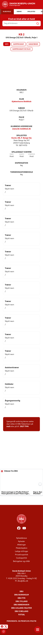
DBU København (21, 605)
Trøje (12, 154)
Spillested (21, 135)
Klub (21, 99)
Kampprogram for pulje (21, 49)
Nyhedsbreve (21, 538)
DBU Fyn (21, 598)
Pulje (21, 117)
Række (21, 108)
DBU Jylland (22, 601)
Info (6, 44)
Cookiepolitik (21, 558)
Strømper (31, 154)
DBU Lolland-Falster (21, 608)
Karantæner (33, 44)
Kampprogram (18, 44)
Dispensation (21, 163)
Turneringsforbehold (21, 172)
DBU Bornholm (21, 595)
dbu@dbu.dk (23, 581)
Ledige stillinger (21, 551)
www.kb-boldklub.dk (21, 129)
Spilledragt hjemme (22, 152)
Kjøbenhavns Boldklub (21, 102)
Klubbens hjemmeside (21, 126)
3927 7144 (24, 426)
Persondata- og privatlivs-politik (21, 621)
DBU (21, 591)
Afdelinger (21, 545)
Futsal (21, 615)
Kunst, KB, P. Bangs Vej (21, 138)
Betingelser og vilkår (21, 561)
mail (8, 426)
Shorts (21, 154)
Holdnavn (21, 90)
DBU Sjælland (21, 611)
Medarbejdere (21, 548)
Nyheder (21, 541)
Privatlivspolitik (21, 555)
